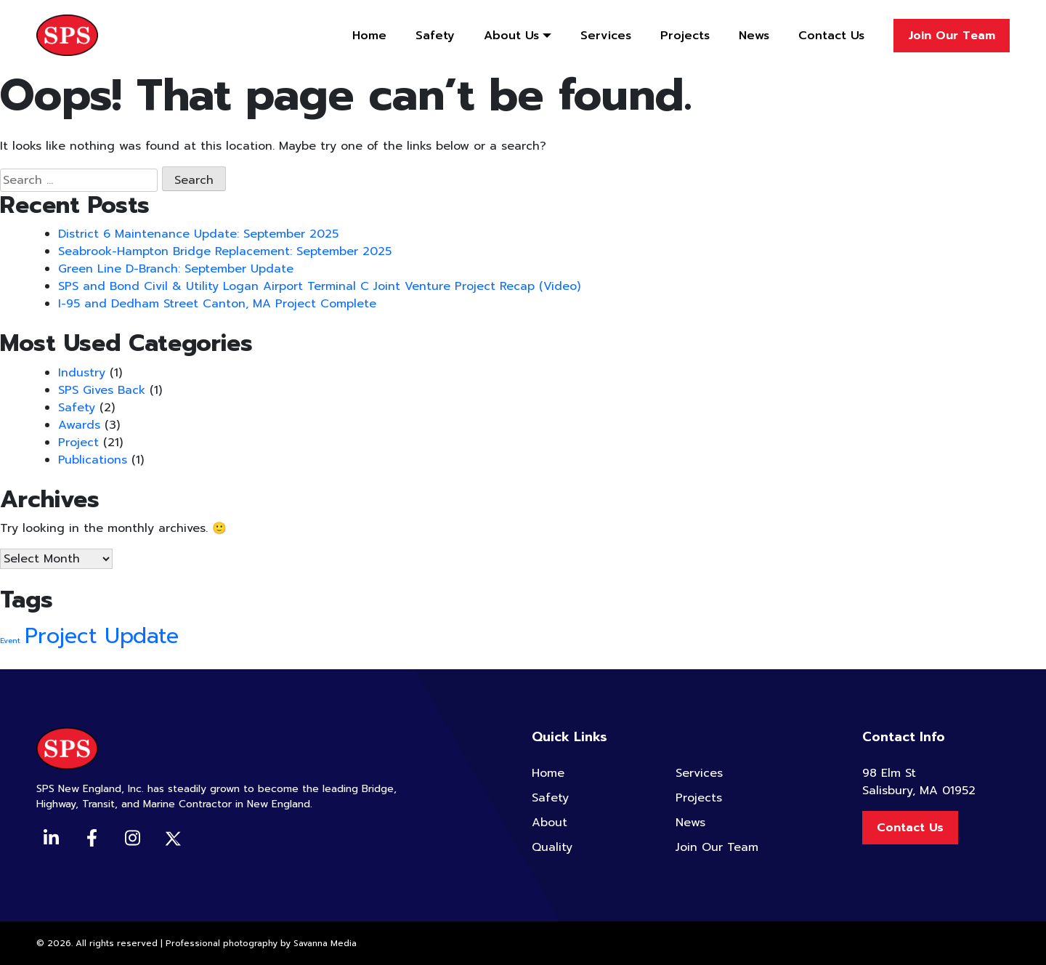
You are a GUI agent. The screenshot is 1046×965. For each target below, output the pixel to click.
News (754, 35)
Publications (92, 460)
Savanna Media (325, 943)
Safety (435, 35)
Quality (552, 847)
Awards (79, 425)
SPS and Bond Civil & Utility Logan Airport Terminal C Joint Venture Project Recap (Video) (319, 286)
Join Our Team (951, 35)
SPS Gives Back (101, 390)
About (549, 822)
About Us (511, 35)
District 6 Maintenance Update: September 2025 (198, 234)
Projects (685, 35)
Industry (81, 372)
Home (369, 35)
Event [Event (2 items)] (10, 640)
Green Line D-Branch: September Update (175, 269)
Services (605, 35)
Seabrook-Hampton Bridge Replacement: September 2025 (225, 251)
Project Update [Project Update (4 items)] (102, 636)
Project (78, 442)
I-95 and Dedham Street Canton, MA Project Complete (217, 303)
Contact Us (831, 35)
